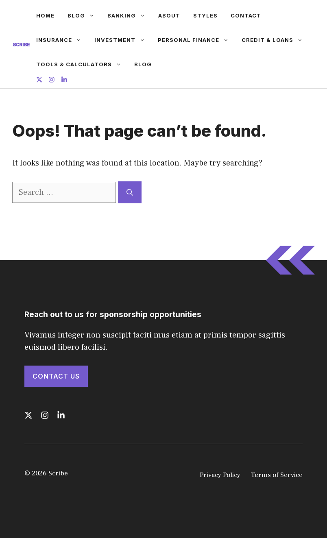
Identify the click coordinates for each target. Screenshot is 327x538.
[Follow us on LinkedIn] (64, 80)
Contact (246, 15)
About (169, 15)
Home (45, 15)
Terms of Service (277, 474)
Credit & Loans (275, 40)
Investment (122, 40)
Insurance (62, 40)
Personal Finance (196, 40)
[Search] (130, 192)
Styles (205, 15)
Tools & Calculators (82, 64)
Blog (84, 15)
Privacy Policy (220, 474)
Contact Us (56, 376)
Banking (129, 15)
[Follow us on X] (39, 80)
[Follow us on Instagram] (51, 80)
